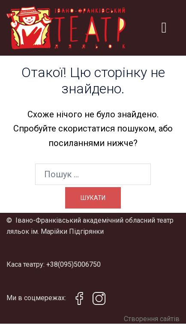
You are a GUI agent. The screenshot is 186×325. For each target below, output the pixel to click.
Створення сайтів (152, 319)
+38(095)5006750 (73, 264)
